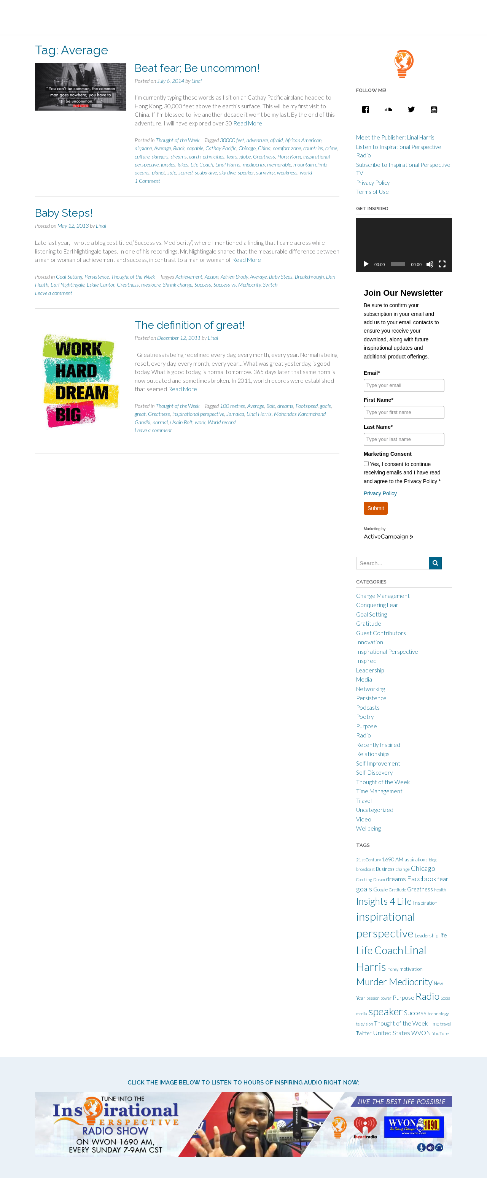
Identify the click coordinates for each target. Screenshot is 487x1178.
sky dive (227, 172)
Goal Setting (69, 276)
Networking (370, 688)
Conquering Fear (377, 604)
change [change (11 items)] (403, 869)
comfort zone (287, 148)
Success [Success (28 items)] (415, 1013)
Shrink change (177, 284)
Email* (372, 373)
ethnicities (213, 156)
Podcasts (368, 707)
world (306, 172)
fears (232, 156)
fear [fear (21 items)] (443, 878)
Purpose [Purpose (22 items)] (403, 997)
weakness (287, 172)
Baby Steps (281, 276)
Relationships (373, 753)
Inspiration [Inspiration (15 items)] (425, 903)
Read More (247, 123)
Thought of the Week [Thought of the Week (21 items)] (401, 1023)
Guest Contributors (381, 632)
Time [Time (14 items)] (434, 1024)
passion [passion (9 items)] (372, 998)
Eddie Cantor (101, 284)
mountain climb (309, 164)
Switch (270, 284)
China (264, 148)
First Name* (378, 400)
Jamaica (235, 414)
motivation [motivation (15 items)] (411, 969)
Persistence (96, 276)
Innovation (369, 642)
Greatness (264, 156)
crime (331, 148)
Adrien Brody (234, 276)
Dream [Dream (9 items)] (379, 879)
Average (162, 148)
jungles (168, 164)
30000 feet (232, 140)
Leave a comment (53, 293)
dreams (179, 156)
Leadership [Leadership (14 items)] (426, 935)
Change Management (383, 595)
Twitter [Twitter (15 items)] (364, 1033)
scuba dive (206, 172)
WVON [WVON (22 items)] (421, 1032)
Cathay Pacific (220, 148)
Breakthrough (309, 276)
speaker (246, 172)
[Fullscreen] (442, 264)
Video (363, 819)
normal (160, 422)
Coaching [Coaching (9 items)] (364, 879)
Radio (363, 735)
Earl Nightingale (67, 284)
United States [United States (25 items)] (391, 1033)
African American (303, 140)
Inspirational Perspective (387, 651)
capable (195, 148)
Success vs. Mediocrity (237, 284)
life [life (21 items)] (443, 935)
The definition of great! (190, 325)
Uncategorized (374, 809)
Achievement (188, 276)
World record (222, 422)
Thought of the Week (177, 140)
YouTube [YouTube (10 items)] (440, 1033)
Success (202, 284)
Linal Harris (227, 164)
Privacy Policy (373, 182)
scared (185, 172)
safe (171, 172)
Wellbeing (368, 828)
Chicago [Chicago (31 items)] (423, 868)
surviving (265, 172)
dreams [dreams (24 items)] (396, 878)
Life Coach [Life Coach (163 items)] (379, 949)
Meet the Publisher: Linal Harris (395, 137)
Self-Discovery (374, 772)
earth (195, 156)
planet (158, 172)
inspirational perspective (198, 414)
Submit (376, 508)
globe (245, 156)
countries (313, 148)
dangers (160, 156)
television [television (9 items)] (364, 1023)
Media (364, 679)
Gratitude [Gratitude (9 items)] (397, 889)
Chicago (247, 148)
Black (179, 148)
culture (142, 156)
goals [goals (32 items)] (364, 889)
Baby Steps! (64, 213)
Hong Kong (289, 156)
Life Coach (202, 164)
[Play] (366, 264)
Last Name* (378, 427)
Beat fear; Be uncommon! (197, 68)
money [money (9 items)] (392, 969)
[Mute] (430, 264)
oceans (142, 172)
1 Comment (147, 181)
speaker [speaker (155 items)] (385, 1011)
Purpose (366, 726)
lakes (183, 164)
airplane (143, 148)
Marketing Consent (388, 454)
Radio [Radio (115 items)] (427, 996)
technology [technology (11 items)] (438, 1013)
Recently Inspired (378, 744)
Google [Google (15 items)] (380, 889)
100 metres (232, 406)
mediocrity (254, 164)
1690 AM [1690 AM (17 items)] (392, 859)
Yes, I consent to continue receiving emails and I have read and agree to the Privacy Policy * (402, 472)
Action (211, 276)
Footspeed (307, 406)
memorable (279, 164)
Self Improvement (378, 763)
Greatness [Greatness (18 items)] (420, 889)
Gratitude (368, 623)
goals (325, 406)
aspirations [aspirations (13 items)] (416, 859)
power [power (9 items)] (386, 998)
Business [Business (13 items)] (385, 869)
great (140, 414)
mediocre (151, 284)
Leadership (370, 670)
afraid (276, 140)
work (200, 422)
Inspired (366, 660)
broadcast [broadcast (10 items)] (365, 869)
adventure (257, 140)
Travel (364, 800)
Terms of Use (372, 191)
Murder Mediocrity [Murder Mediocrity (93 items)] (394, 981)
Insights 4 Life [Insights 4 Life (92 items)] (384, 901)
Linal (196, 81)
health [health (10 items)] (440, 889)
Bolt (270, 406)
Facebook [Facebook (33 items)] (421, 878)
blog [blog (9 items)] (432, 859)
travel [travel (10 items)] (445, 1023)
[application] (404, 245)
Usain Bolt (181, 422)
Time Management (379, 791)
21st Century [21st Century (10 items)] (368, 859)
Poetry (365, 716)
